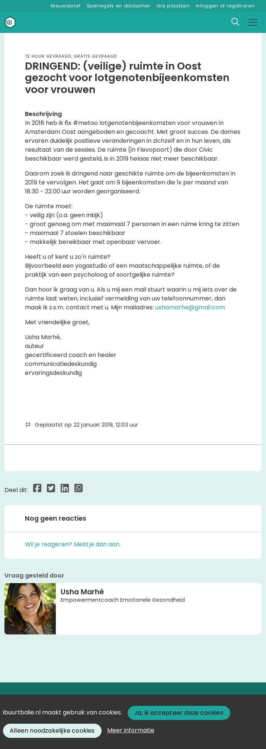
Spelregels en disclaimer (119, 5)
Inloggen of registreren (225, 5)
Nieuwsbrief (65, 5)
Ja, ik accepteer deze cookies (178, 712)
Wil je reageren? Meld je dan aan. (73, 544)
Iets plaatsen (173, 5)
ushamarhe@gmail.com (190, 307)
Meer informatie (130, 730)
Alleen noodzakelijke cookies (52, 730)
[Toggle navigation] (253, 22)
